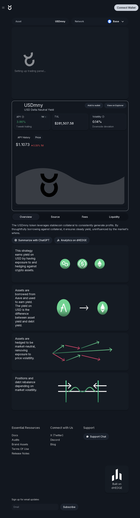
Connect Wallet (126, 7)
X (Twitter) (56, 435)
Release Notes (20, 453)
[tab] (25, 217)
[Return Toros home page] (9, 7)
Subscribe (69, 507)
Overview (26, 216)
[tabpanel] (70, 316)
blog (53, 444)
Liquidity (114, 216)
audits (15, 439)
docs (15, 435)
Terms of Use (20, 448)
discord (55, 439)
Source (55, 216)
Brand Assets (20, 444)
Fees (85, 216)
